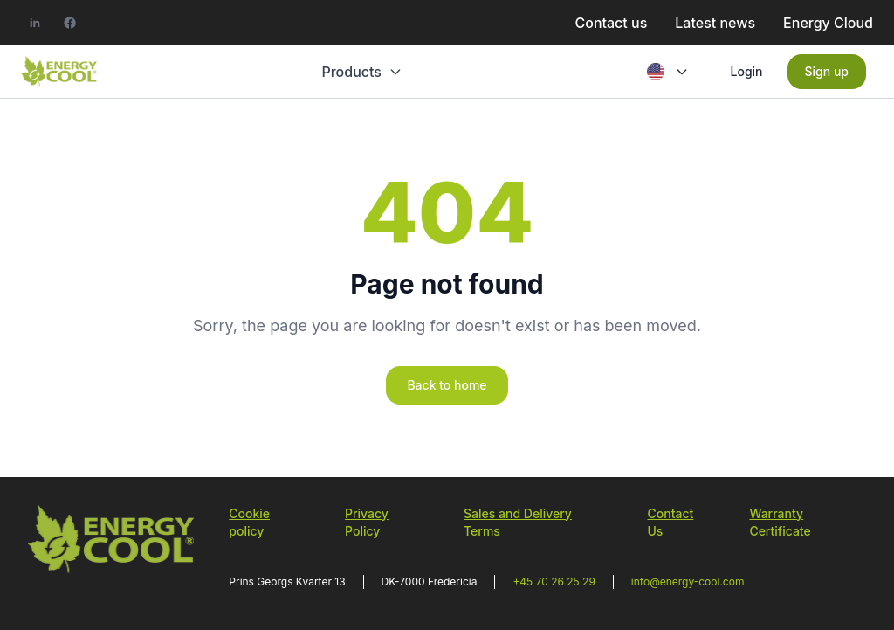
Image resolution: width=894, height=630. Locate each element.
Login (747, 71)
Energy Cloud (828, 22)
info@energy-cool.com (688, 581)
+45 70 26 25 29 (553, 581)
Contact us (610, 22)
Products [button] (360, 71)
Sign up (827, 71)
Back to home (446, 384)
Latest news (715, 22)
